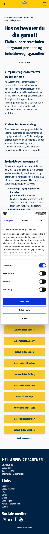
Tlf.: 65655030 (8, 471)
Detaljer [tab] (24, 220)
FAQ (3, 492)
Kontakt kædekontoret (11, 504)
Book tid (5, 486)
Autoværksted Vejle (24, 396)
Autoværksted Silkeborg (24, 430)
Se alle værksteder (24, 438)
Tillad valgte (24, 310)
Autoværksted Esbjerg (24, 352)
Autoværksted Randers (24, 363)
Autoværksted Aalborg (24, 340)
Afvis (24, 318)
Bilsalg (4, 498)
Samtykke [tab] (8, 220)
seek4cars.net (28, 527)
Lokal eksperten (8, 501)
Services (5, 495)
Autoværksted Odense (25, 329)
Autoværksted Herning (24, 419)
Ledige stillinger (8, 489)
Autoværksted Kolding (25, 374)
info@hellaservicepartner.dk (13, 474)
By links (5, 507)
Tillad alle (24, 301)
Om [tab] (40, 220)
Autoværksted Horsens (24, 385)
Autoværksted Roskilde (24, 407)
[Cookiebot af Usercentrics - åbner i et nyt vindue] (35, 213)
